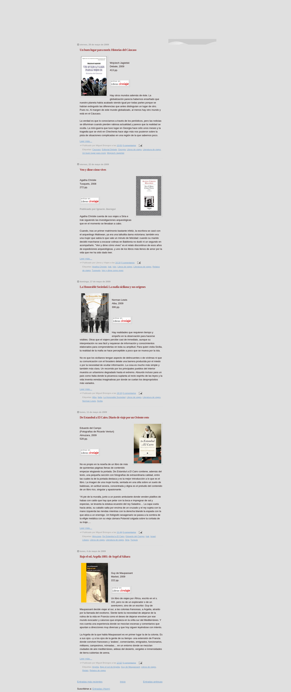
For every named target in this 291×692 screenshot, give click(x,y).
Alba (94, 397)
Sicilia (100, 401)
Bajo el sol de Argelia (110, 667)
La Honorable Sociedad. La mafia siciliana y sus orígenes (113, 287)
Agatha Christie (99, 267)
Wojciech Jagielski (115, 153)
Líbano (85, 540)
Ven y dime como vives (112, 270)
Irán (114, 267)
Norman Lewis (89, 401)
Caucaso (96, 149)
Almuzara (96, 536)
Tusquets (96, 270)
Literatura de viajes (152, 149)
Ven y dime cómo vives (93, 169)
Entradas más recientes (90, 681)
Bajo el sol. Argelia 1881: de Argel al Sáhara (105, 556)
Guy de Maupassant (130, 667)
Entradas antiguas (153, 681)
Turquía (134, 540)
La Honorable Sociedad (114, 397)
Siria (127, 540)
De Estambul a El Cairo (113, 536)
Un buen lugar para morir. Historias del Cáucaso (108, 50)
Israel (153, 536)
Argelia (95, 667)
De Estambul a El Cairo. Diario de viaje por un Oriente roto (114, 417)
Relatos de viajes (98, 670)
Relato (85, 670)
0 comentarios (129, 145)
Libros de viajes (134, 149)
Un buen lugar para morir (94, 153)
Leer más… (86, 141)
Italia (100, 397)
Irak (109, 267)
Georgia (122, 149)
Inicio (122, 681)
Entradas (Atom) (101, 688)
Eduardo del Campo (135, 536)
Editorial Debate (109, 149)
